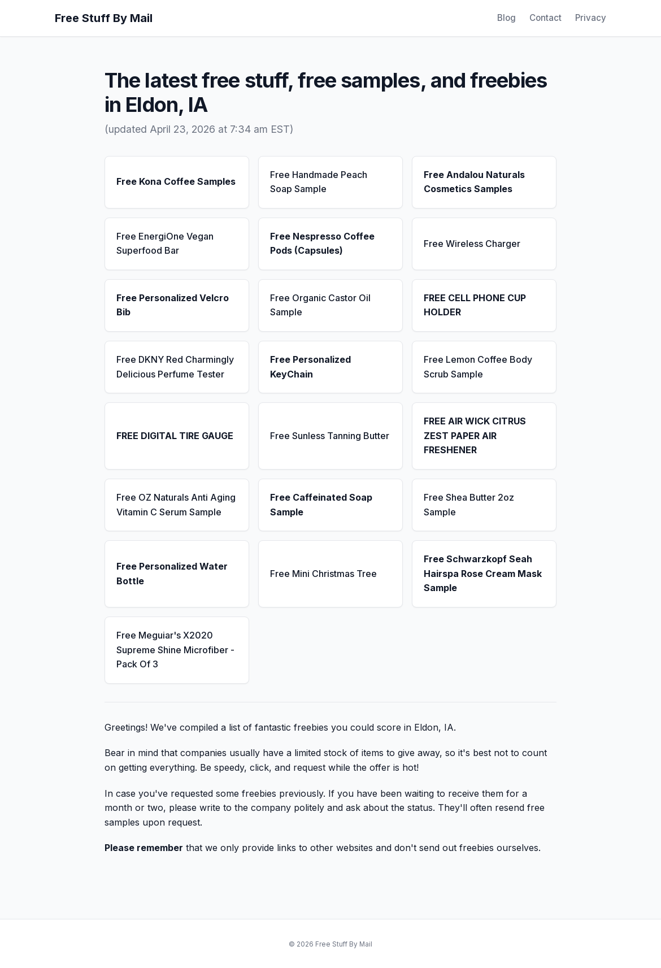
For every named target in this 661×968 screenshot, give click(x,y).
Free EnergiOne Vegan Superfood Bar (165, 244)
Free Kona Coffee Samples (176, 181)
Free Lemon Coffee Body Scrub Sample (478, 367)
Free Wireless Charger (472, 243)
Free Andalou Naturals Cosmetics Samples (474, 182)
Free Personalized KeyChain (310, 367)
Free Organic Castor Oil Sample (320, 305)
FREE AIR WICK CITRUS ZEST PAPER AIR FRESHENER (475, 435)
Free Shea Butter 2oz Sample (469, 505)
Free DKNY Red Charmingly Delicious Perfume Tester (175, 367)
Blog (506, 17)
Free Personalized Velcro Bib (172, 305)
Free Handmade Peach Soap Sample (318, 182)
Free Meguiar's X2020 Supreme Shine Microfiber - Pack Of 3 (175, 650)
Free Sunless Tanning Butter (329, 435)
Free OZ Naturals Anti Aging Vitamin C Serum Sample (176, 505)
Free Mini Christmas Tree (323, 573)
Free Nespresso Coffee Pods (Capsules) (322, 244)
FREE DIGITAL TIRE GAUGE (174, 435)
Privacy (590, 17)
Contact (545, 17)
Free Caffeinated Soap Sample (321, 505)
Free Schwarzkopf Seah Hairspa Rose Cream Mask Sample (483, 573)
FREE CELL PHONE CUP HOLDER (475, 305)
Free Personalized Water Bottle (172, 574)
